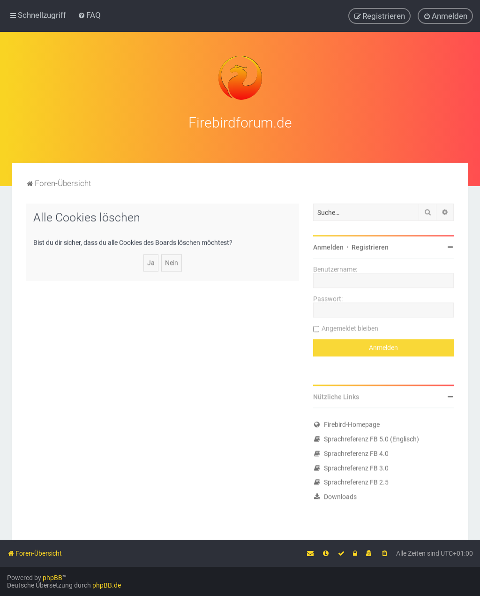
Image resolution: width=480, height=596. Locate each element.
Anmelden (328, 246)
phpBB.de (106, 585)
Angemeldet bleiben (350, 327)
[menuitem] (89, 15)
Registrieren (370, 246)
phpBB (52, 577)
